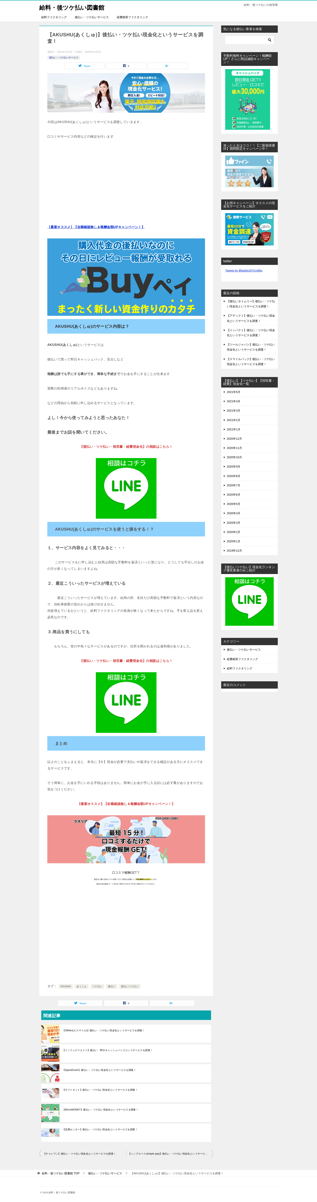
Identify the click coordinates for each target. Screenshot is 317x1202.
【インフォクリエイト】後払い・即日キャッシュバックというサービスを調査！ (107, 1050)
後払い (111, 986)
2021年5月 (233, 392)
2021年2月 (233, 419)
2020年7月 (233, 485)
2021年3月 (233, 410)
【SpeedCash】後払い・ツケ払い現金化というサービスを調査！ (99, 1070)
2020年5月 (233, 504)
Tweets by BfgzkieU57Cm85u (243, 270)
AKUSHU (65, 986)
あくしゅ (82, 986)
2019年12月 (234, 550)
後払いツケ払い (130, 986)
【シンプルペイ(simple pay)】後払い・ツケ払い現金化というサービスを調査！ (170, 1153)
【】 (96, 227)
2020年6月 (233, 494)
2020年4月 (233, 513)
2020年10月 (234, 457)
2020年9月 (233, 466)
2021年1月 (233, 429)
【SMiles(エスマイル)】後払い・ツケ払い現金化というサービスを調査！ (103, 1030)
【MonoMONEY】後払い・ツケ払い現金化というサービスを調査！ (100, 1109)
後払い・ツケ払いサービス (92, 17)
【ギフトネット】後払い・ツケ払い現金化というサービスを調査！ (100, 1089)
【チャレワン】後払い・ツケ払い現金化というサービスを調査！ (79, 1153)
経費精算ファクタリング (132, 17)
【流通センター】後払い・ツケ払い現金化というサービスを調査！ (100, 1129)
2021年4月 (233, 401)
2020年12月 (234, 438)
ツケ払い (97, 986)
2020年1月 (233, 541)
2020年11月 (234, 448)
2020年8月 (233, 476)
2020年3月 (233, 522)
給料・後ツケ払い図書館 (73, 7)
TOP (60, 1173)
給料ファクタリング (54, 17)
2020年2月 (233, 532)
